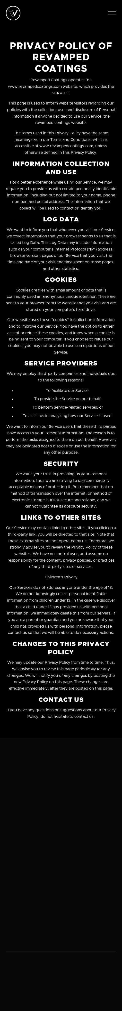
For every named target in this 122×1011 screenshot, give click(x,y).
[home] (13, 13)
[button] (112, 13)
